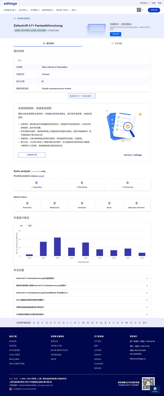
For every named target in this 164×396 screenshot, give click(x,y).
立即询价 (115, 34)
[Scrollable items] (82, 185)
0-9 (144, 322)
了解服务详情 (31, 155)
